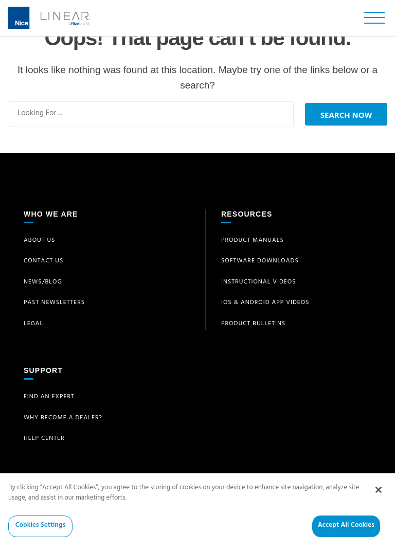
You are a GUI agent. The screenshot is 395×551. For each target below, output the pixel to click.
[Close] (378, 496)
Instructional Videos (258, 282)
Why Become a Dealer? (63, 418)
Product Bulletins (253, 324)
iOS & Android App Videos (265, 303)
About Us (40, 240)
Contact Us (43, 261)
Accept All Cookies (346, 533)
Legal (33, 324)
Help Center (44, 439)
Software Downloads (260, 261)
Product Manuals (252, 240)
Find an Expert (49, 397)
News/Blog (43, 282)
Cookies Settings (40, 533)
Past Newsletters (54, 303)
